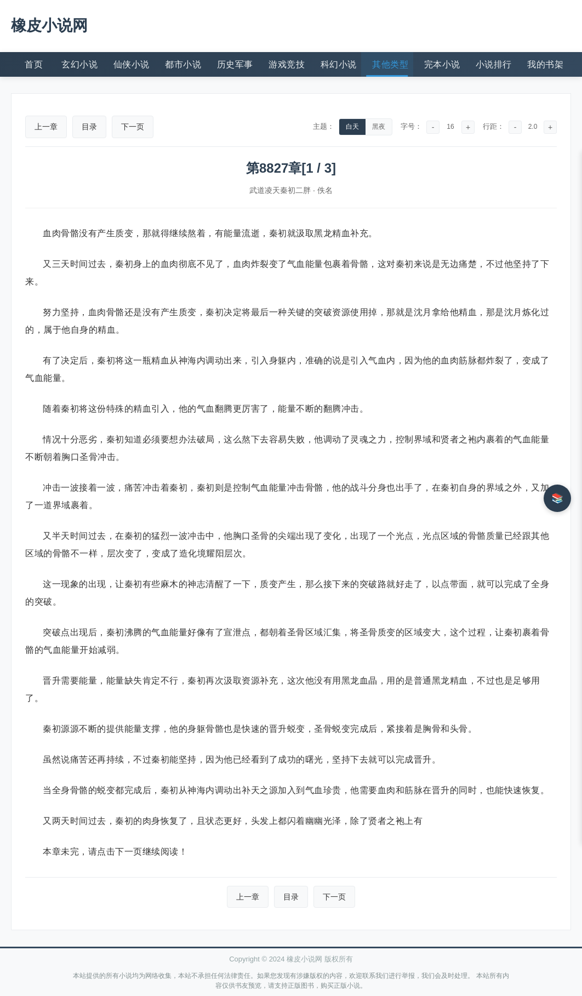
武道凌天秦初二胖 (280, 190)
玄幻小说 (79, 64)
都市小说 (183, 64)
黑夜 (378, 126)
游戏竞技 (287, 64)
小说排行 (494, 64)
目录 (89, 126)
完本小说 (442, 64)
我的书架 (545, 64)
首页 (34, 64)
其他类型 (390, 64)
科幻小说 (339, 64)
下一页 (132, 126)
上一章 (46, 126)
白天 (352, 126)
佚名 (325, 190)
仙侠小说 (131, 64)
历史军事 (235, 64)
